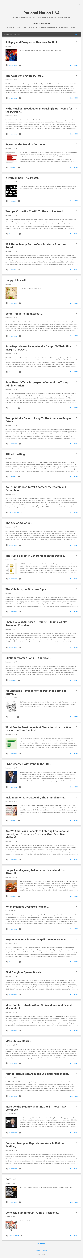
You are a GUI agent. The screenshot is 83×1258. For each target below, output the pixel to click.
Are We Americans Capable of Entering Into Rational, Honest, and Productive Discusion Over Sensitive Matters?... (37, 834)
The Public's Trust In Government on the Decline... (36, 555)
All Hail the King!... (17, 454)
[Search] (80, 5)
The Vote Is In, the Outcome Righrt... (28, 589)
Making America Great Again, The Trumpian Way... (36, 797)
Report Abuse (42, 1254)
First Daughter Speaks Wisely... (24, 972)
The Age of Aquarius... (19, 523)
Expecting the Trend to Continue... (26, 144)
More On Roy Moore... (19, 1041)
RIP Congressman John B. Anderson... (29, 658)
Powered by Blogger (41, 1250)
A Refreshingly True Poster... (23, 177)
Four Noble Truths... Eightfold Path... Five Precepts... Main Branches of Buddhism (37, 27)
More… (73, 27)
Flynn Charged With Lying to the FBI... (28, 764)
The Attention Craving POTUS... (25, 75)
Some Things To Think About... (24, 313)
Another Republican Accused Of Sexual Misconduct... (38, 1073)
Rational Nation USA (41, 13)
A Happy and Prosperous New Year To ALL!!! (32, 42)
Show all (75, 34)
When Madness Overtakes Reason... (27, 906)
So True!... (12, 1179)
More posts (41, 1244)
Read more (74, 65)
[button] (76, 42)
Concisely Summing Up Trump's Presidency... (33, 1212)
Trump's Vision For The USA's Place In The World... (36, 211)
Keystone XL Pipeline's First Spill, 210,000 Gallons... (37, 939)
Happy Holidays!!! (16, 280)
